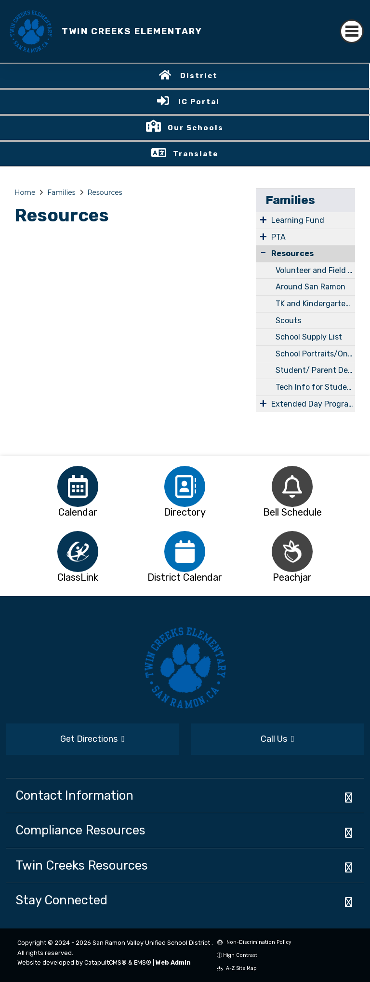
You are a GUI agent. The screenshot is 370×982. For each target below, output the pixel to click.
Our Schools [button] (196, 127)
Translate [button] (196, 154)
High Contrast (240, 955)
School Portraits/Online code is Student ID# (315, 353)
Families (61, 192)
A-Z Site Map (237, 968)
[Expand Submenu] (263, 219)
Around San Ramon (310, 286)
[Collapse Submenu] (263, 252)
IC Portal (199, 101)
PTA (278, 237)
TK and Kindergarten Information (315, 303)
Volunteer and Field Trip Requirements (315, 270)
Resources (104, 192)
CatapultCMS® (105, 962)
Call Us (277, 739)
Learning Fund (297, 220)
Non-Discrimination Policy (254, 942)
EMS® (142, 962)
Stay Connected (61, 900)
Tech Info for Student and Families (315, 387)
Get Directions (92, 739)
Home (24, 192)
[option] (78, 486)
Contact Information (74, 795)
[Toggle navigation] (351, 31)
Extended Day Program (313, 404)
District (199, 75)
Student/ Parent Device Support (315, 370)
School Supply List (309, 336)
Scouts (288, 320)
